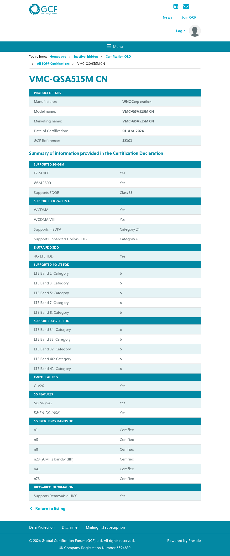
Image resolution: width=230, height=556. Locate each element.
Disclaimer (70, 527)
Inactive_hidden (86, 56)
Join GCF (189, 17)
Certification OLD (118, 56)
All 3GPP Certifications (53, 64)
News (167, 17)
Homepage (58, 56)
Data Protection (42, 527)
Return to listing (47, 508)
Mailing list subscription (105, 527)
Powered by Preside (184, 540)
